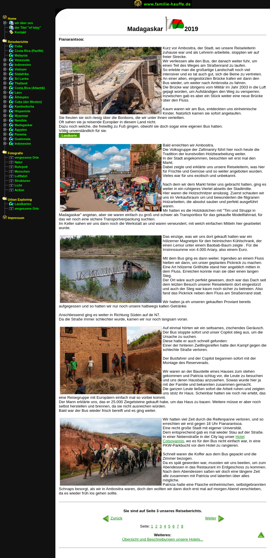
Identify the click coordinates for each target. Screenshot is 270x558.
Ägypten (21, 129)
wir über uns (24, 23)
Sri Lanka (21, 78)
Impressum (13, 218)
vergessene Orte (27, 157)
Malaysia (21, 55)
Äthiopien (22, 97)
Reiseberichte (15, 42)
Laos (18, 92)
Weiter (215, 518)
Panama (20, 134)
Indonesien (23, 64)
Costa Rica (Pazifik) (29, 50)
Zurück (111, 518)
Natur (19, 162)
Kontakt (20, 32)
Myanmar (21, 115)
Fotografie (12, 153)
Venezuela (22, 60)
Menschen (22, 171)
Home (9, 18)
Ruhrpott (21, 167)
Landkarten (23, 204)
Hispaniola (22, 111)
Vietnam (20, 69)
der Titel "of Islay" (28, 27)
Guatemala (22, 139)
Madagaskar (23, 125)
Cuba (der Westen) (28, 102)
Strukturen (22, 180)
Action (19, 190)
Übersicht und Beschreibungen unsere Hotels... (162, 539)
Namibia (20, 120)
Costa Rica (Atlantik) (30, 88)
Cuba (18, 46)
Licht (18, 185)
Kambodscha (24, 106)
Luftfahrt (21, 176)
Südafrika (22, 74)
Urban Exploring (17, 199)
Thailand (21, 83)
